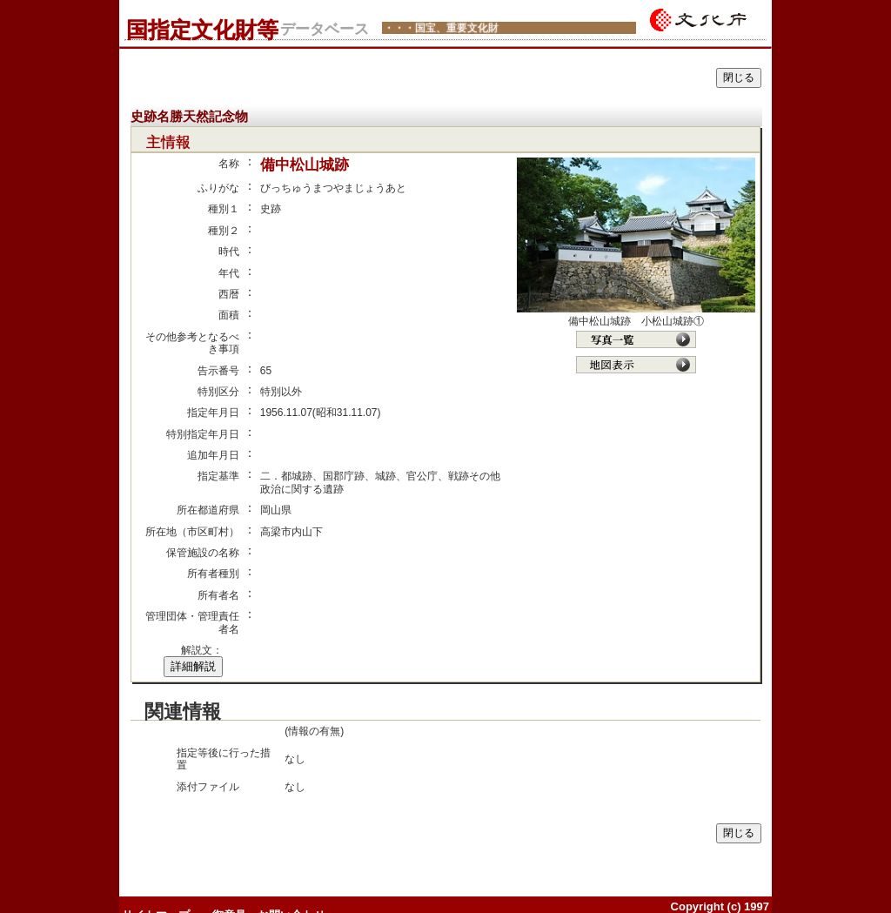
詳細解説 (193, 666)
